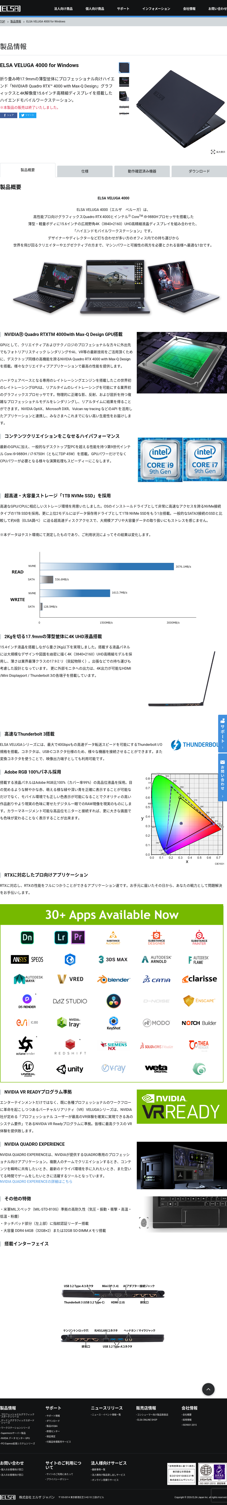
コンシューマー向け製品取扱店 (152, 1415)
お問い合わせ (217, 8)
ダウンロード (53, 1421)
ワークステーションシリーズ (15, 1428)
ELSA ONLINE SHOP (147, 1420)
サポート (123, 8)
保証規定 (51, 1437)
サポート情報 (53, 1416)
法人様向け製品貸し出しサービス (108, 1475)
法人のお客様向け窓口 (12, 1475)
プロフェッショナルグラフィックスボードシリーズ (17, 1416)
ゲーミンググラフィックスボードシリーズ (17, 1422)
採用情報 (187, 1420)
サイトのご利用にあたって (60, 1474)
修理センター (53, 1431)
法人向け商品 (63, 8)
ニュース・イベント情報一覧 (106, 1415)
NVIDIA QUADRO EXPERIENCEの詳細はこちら (36, 1181)
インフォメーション (156, 8)
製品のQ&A (52, 1426)
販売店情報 (146, 1408)
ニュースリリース (107, 1408)
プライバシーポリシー (58, 1479)
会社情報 (189, 8)
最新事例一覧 (98, 1470)
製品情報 (15, 21)
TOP (2, 21)
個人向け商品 (95, 8)
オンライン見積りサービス (105, 1480)
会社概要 (187, 1415)
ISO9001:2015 (190, 1425)
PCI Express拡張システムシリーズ (18, 1444)
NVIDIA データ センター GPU (15, 1438)
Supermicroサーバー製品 (13, 1433)
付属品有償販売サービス (59, 1442)
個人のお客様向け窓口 (12, 1470)
